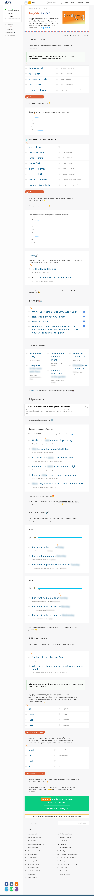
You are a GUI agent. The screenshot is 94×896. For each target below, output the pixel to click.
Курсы (73, 2)
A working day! (32, 861)
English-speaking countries (36, 844)
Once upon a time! (65, 861)
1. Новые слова (9, 24)
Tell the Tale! (63, 867)
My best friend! (32, 841)
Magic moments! (65, 874)
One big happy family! (34, 837)
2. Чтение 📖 (8, 27)
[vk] (11, 884)
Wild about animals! (66, 834)
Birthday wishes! (65, 851)
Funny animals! (32, 878)
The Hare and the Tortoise (68, 857)
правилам (53, 434)
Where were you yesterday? (68, 854)
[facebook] (6, 884)
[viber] (16, 889)
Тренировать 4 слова (34, 732)
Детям (66, 2)
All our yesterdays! (65, 847)
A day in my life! (32, 857)
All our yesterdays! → (81, 823)
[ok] (16, 884)
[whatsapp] (11, 889)
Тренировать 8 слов (34, 192)
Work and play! (32, 854)
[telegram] (6, 889)
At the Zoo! (63, 841)
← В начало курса (31, 823)
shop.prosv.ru (46, 28)
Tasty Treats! (31, 874)
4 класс (30, 829)
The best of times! (65, 871)
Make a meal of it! (33, 867)
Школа (80, 2)
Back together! (32, 834)
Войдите (46, 799)
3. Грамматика (9, 29)
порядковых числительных (62, 46)
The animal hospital (34, 851)
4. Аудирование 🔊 (10, 32)
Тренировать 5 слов (34, 97)
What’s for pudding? (34, 871)
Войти (33, 2)
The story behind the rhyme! (68, 864)
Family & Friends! (33, 847)
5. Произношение (10, 35)
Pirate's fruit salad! (33, 864)
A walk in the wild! (65, 837)
